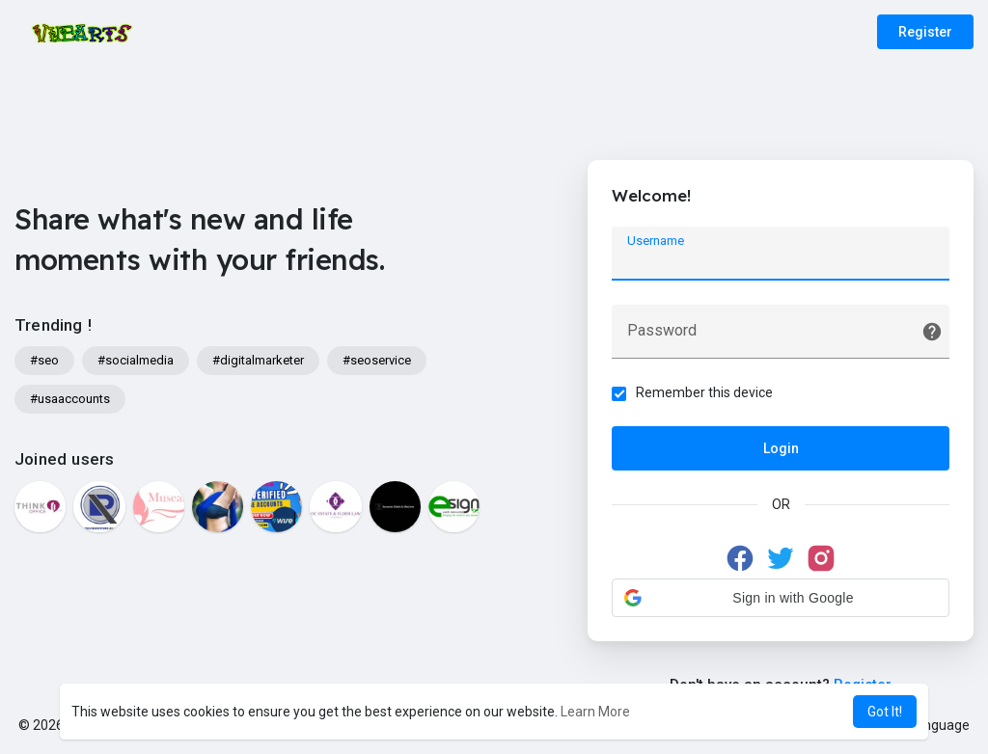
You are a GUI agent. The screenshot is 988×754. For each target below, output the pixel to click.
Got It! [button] (884, 711)
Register (925, 32)
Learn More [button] (595, 711)
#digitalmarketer (258, 360)
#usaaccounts (70, 398)
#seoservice (377, 360)
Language (932, 725)
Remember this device (704, 392)
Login (781, 448)
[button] (780, 598)
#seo (44, 360)
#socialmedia (135, 360)
